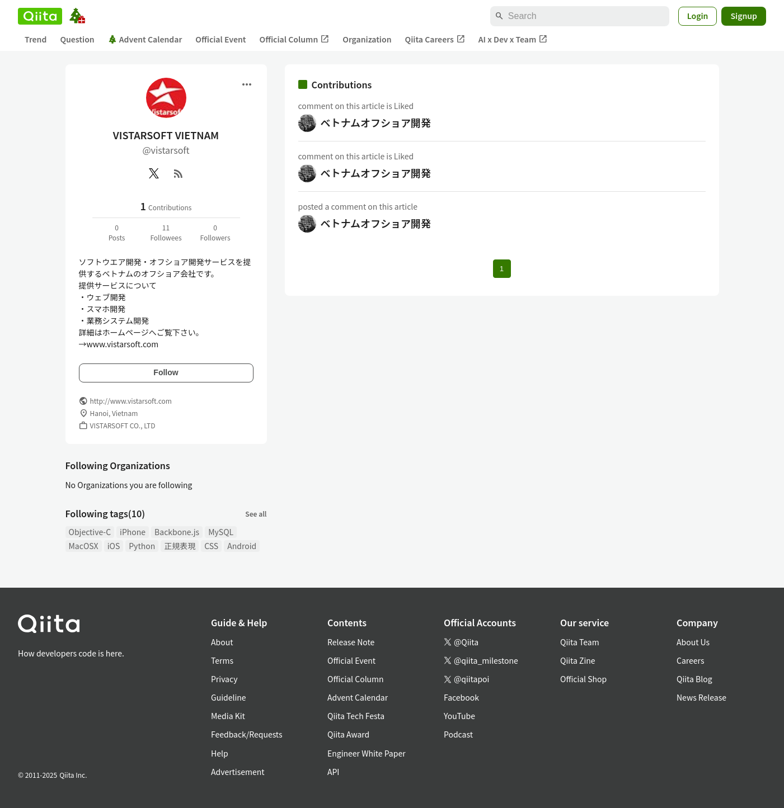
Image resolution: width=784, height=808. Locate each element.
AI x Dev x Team (513, 39)
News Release (701, 697)
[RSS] (178, 173)
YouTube (459, 715)
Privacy (224, 678)
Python (142, 545)
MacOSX (83, 545)
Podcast (458, 734)
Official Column (295, 39)
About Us (693, 642)
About (222, 642)
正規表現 (179, 545)
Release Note (350, 642)
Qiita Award (348, 734)
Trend (35, 39)
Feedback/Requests (247, 734)
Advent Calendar (145, 39)
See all (255, 513)
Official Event (220, 39)
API (333, 771)
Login (697, 15)
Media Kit (228, 715)
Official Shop (583, 678)
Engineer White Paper (366, 753)
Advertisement (238, 771)
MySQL (220, 531)
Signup (743, 15)
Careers (690, 660)
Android (241, 545)
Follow (165, 372)
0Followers (215, 232)
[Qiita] (40, 16)
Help (219, 753)
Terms (222, 660)
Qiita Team (579, 642)
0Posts (117, 232)
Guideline (228, 697)
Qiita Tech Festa (355, 715)
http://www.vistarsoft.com (131, 400)
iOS (113, 545)
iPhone (132, 531)
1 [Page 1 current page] (502, 268)
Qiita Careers (435, 39)
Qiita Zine (577, 660)
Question (77, 39)
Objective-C (90, 531)
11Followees (165, 232)
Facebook (461, 697)
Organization (366, 39)
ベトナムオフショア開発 (376, 122)
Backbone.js (176, 531)
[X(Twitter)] (154, 173)
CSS (211, 545)
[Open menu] (247, 84)
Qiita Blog (694, 678)
